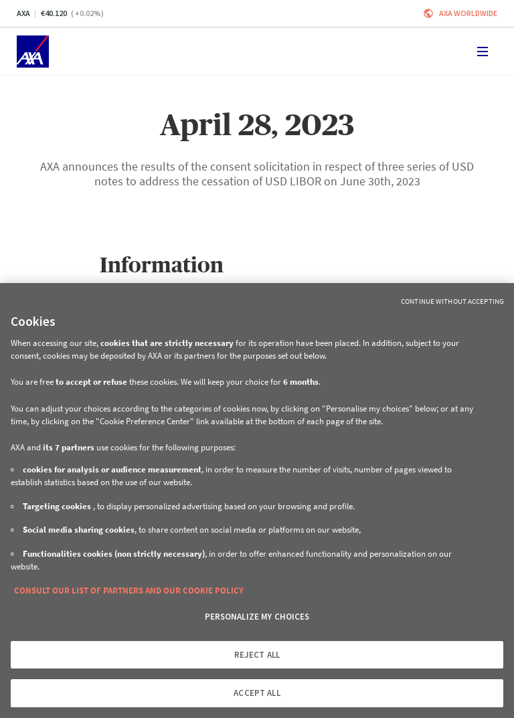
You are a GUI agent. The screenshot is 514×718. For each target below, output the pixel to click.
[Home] (33, 51)
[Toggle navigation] (482, 51)
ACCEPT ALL (257, 693)
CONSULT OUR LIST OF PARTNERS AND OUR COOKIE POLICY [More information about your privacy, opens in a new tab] (129, 590)
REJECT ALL (257, 654)
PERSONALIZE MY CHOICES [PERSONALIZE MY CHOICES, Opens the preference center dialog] (257, 616)
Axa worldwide (468, 13)
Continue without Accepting (452, 301)
